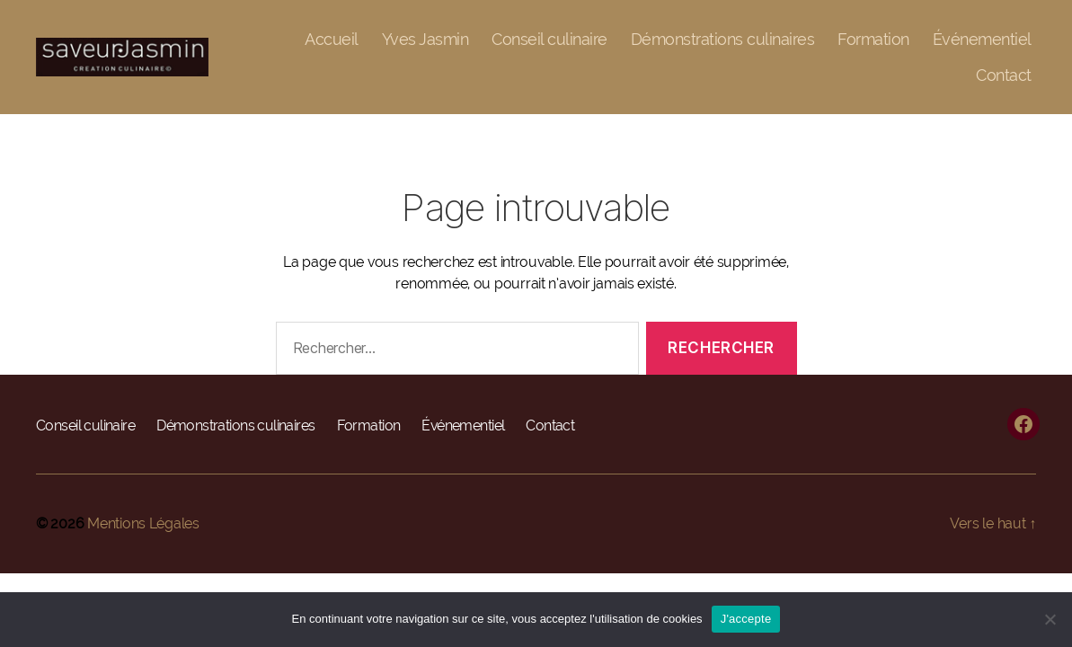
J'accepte (746, 618)
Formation (873, 39)
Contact (1004, 75)
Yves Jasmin (425, 39)
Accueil (332, 39)
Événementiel (982, 39)
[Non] (1050, 619)
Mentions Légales (143, 523)
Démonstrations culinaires (723, 39)
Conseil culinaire (549, 39)
